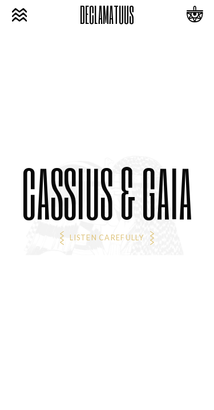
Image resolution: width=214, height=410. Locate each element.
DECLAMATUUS (107, 15)
